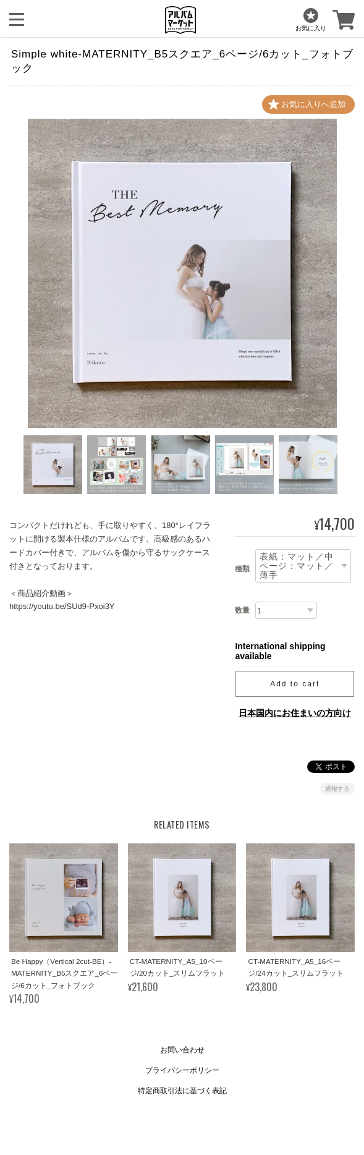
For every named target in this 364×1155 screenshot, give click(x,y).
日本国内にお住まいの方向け (295, 713)
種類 (242, 569)
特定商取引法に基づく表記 (182, 1090)
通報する (337, 789)
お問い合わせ (182, 1050)
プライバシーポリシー (182, 1070)
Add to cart (295, 684)
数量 (242, 610)
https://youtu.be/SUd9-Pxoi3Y (62, 607)
